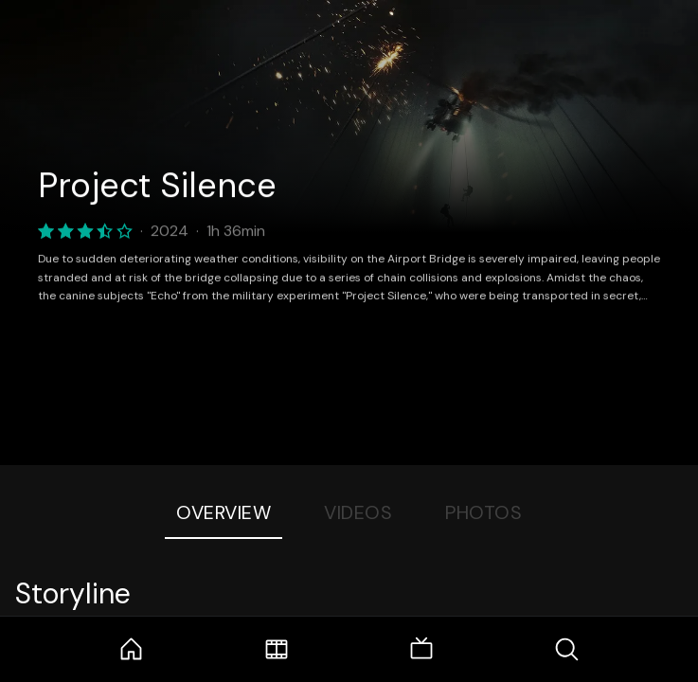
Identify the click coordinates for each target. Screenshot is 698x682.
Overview (223, 512)
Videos (358, 512)
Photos (483, 512)
